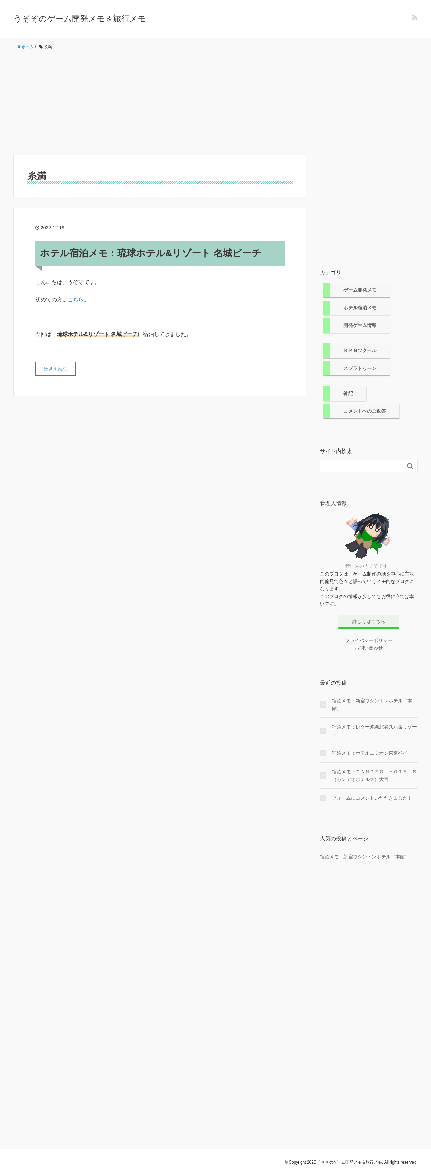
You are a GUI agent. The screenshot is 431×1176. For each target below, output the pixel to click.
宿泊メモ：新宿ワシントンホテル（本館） (372, 704)
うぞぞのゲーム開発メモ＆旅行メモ (79, 18)
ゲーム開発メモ (359, 290)
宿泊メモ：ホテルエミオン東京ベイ (369, 753)
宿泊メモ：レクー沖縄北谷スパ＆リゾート (374, 730)
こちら (76, 299)
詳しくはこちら (368, 621)
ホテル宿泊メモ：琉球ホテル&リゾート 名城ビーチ (150, 253)
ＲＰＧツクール (359, 350)
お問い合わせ (369, 647)
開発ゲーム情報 (359, 325)
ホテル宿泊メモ (359, 307)
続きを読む (55, 368)
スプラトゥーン (359, 368)
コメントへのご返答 (364, 411)
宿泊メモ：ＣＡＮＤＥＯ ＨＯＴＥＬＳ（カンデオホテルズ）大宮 (374, 775)
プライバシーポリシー (368, 640)
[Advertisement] (215, 103)
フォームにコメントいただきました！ (372, 798)
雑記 (348, 393)
